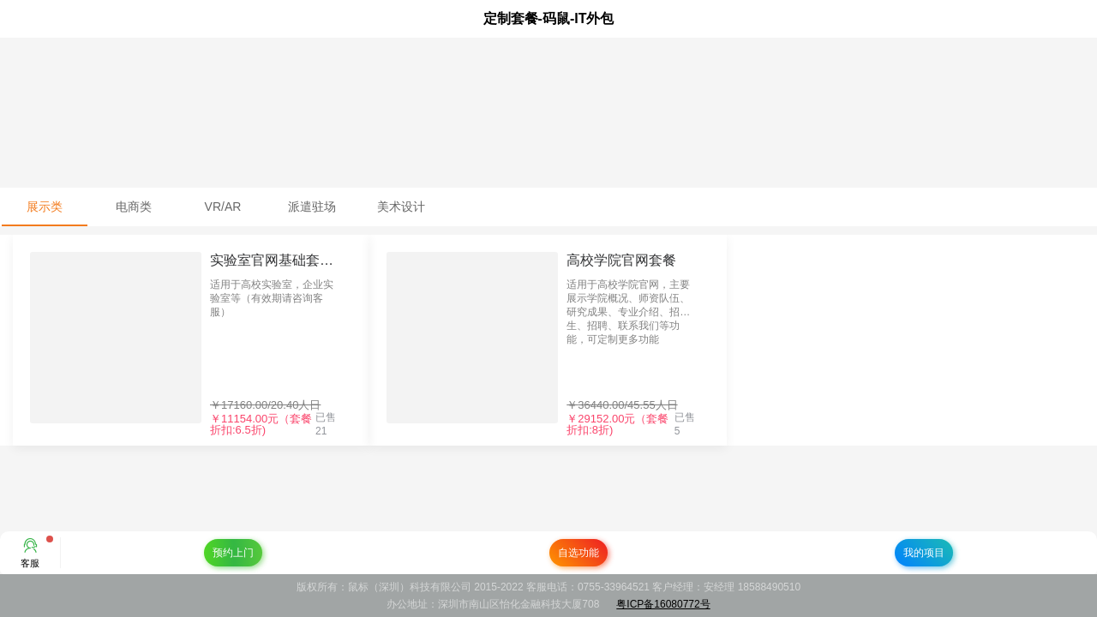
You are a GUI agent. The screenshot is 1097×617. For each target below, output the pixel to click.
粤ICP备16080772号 (663, 604)
